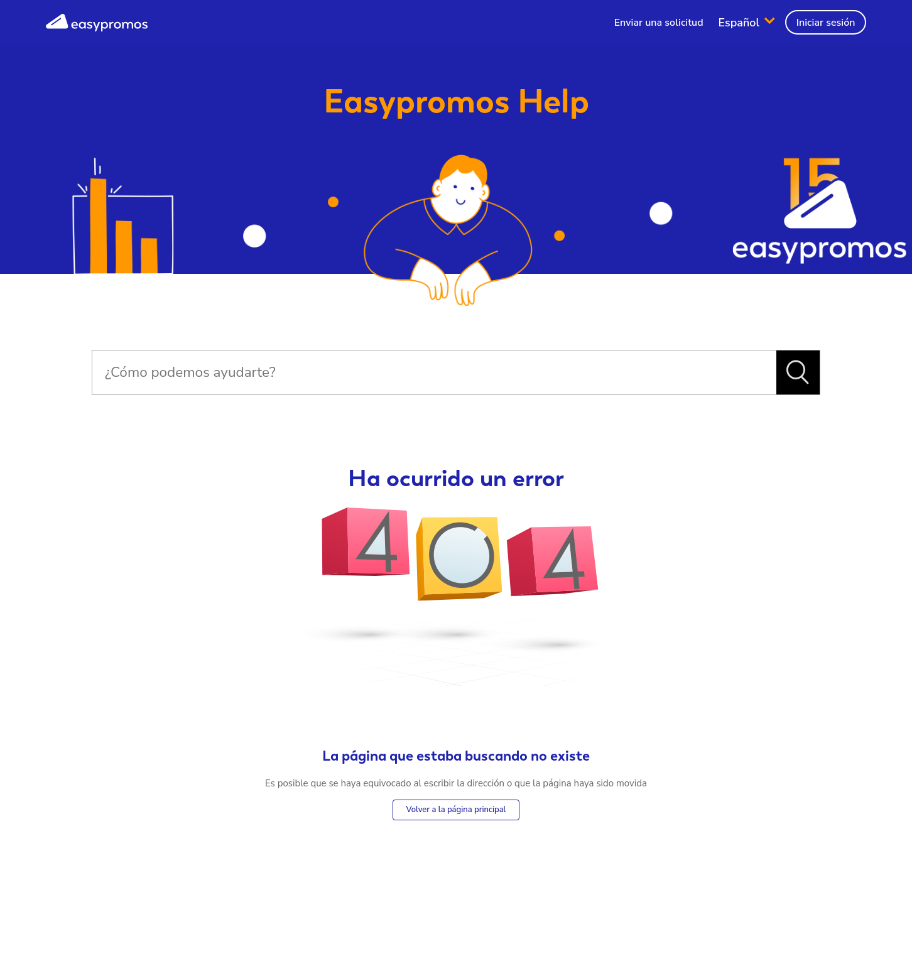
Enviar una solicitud (658, 23)
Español (741, 22)
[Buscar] (434, 372)
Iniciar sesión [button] (825, 23)
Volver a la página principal (456, 809)
